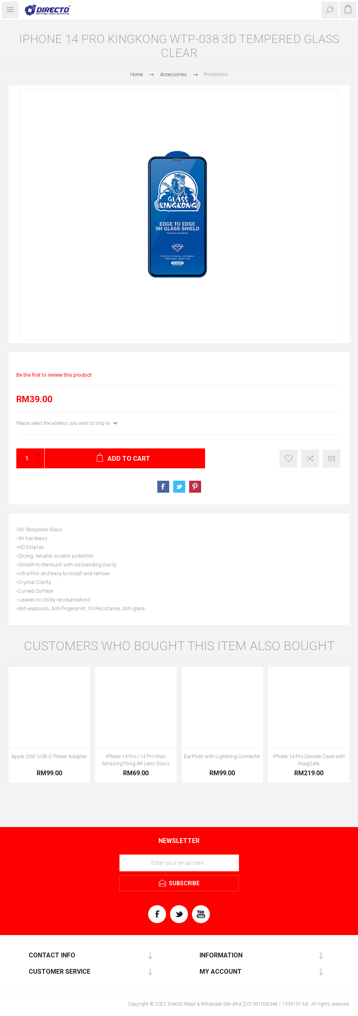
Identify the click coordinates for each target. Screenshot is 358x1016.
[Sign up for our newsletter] (179, 863)
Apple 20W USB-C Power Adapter (49, 756)
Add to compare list (310, 459)
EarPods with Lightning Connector (222, 756)
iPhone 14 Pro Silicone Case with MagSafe (309, 759)
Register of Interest (288, 459)
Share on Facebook (163, 487)
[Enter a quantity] (24, 458)
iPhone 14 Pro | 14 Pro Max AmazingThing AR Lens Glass (136, 759)
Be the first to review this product (54, 375)
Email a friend (331, 459)
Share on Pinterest (195, 487)
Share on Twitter (179, 487)
